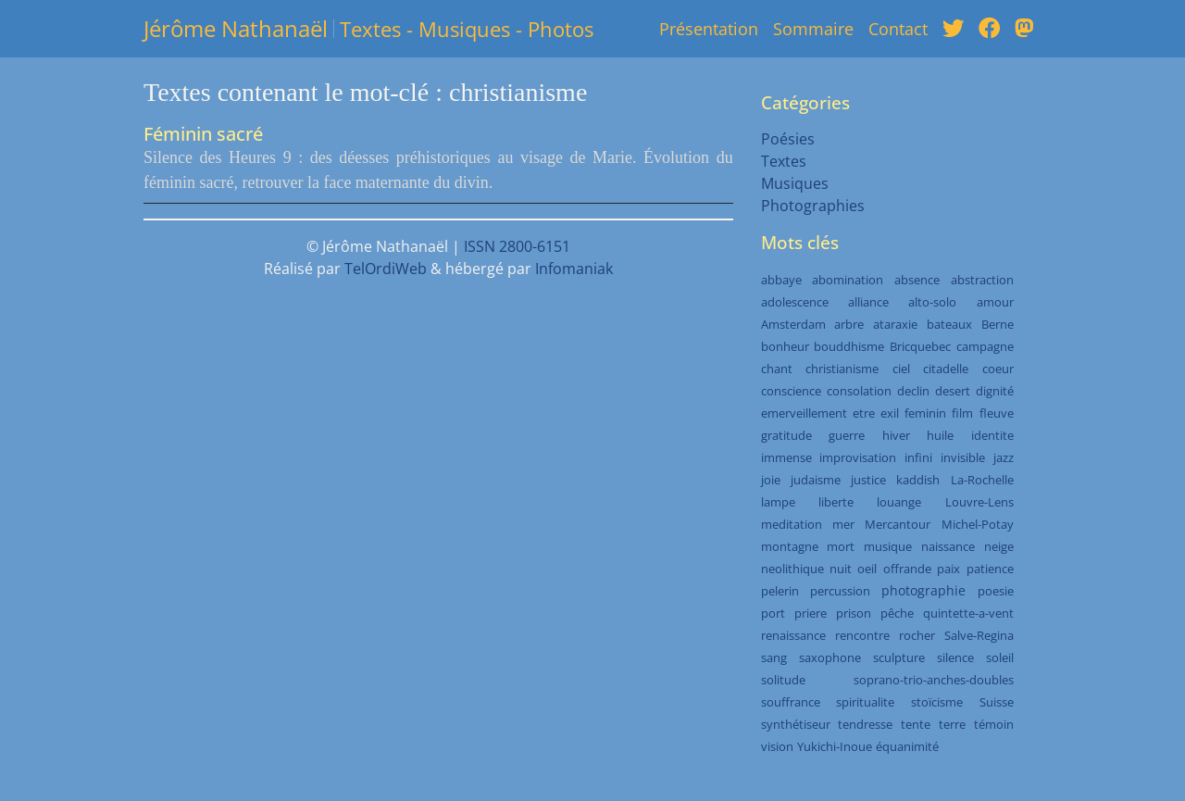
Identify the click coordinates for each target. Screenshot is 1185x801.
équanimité (907, 746)
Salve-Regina (979, 635)
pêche (897, 613)
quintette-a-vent (968, 613)
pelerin (780, 590)
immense (786, 457)
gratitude (786, 435)
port (773, 613)
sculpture (899, 657)
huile (940, 435)
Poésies (788, 139)
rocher (917, 635)
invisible (963, 457)
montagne (789, 546)
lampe (778, 502)
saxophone (830, 657)
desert (952, 390)
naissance (948, 546)
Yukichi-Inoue (834, 746)
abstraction (982, 279)
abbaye (781, 279)
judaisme (816, 479)
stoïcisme (937, 702)
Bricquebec (920, 346)
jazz (1003, 457)
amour (995, 302)
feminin (925, 413)
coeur (998, 368)
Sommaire (813, 29)
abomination (847, 279)
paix (948, 568)
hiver (896, 435)
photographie (923, 590)
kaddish (918, 479)
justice (868, 479)
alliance (868, 302)
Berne (997, 324)
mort (840, 546)
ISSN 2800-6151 (517, 246)
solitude (783, 679)
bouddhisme (849, 346)
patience (990, 568)
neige (999, 546)
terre (952, 724)
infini (918, 457)
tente (915, 724)
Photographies (813, 205)
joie (770, 479)
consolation (859, 390)
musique (888, 546)
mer (843, 524)
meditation (791, 524)
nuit (841, 568)
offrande (907, 568)
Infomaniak (574, 268)
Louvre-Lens (979, 502)
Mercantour (897, 524)
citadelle (945, 368)
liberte (836, 502)
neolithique (792, 568)
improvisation (857, 457)
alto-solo (932, 302)
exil (889, 413)
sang (774, 657)
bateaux (949, 324)
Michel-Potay (978, 524)
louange (899, 502)
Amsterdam (793, 324)
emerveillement (804, 413)
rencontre (862, 635)
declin (913, 390)
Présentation (708, 29)
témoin (994, 724)
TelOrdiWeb (385, 268)
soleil (1000, 657)
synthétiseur (795, 724)
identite (992, 435)
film (962, 413)
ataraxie (895, 324)
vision (777, 746)
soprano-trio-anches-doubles (934, 679)
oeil (867, 568)
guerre (847, 435)
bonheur (785, 346)
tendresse (865, 724)
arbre (849, 324)
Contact (898, 29)
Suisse (996, 702)
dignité (995, 390)
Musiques (795, 183)
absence (917, 279)
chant (776, 368)
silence (955, 657)
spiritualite (865, 702)
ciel (901, 368)
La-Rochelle (982, 479)
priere (810, 613)
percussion (840, 590)
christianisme (842, 368)
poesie (996, 590)
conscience (791, 390)
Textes (783, 161)
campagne (985, 346)
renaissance (793, 635)
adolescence (795, 302)
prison (853, 613)
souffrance (790, 702)
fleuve (996, 413)
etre (864, 413)
